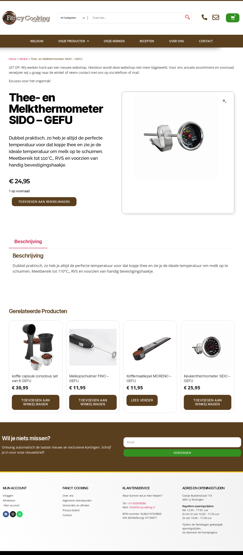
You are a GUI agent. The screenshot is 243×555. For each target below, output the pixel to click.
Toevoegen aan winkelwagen (44, 202)
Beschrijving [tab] (28, 241)
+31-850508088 (136, 503)
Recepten (147, 41)
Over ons (176, 41)
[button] (224, 101)
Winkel (23, 58)
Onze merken (114, 41)
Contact (206, 41)
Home (12, 58)
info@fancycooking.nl (142, 507)
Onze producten (73, 41)
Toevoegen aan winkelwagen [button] (35, 402)
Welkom (36, 41)
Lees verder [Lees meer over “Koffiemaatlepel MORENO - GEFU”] (142, 400)
